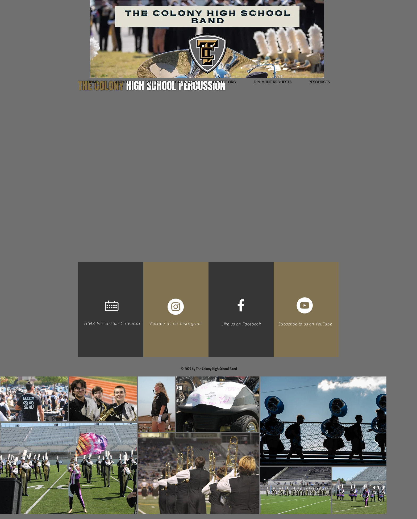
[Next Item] (376, 445)
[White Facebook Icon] (241, 305)
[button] (121, 82)
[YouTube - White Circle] (305, 305)
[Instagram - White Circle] (176, 307)
